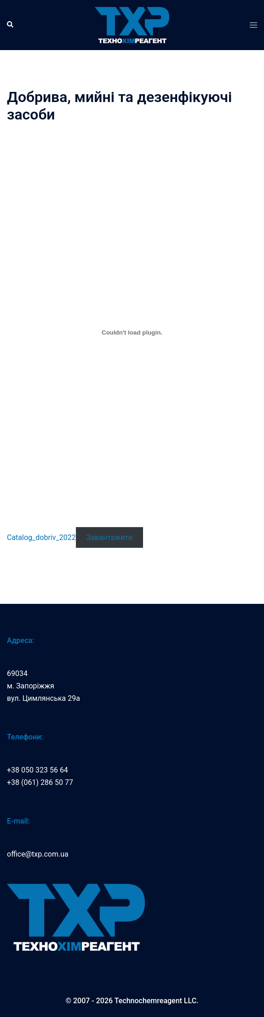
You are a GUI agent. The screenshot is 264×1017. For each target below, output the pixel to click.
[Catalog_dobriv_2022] (132, 332)
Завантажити (109, 537)
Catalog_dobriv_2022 (41, 537)
